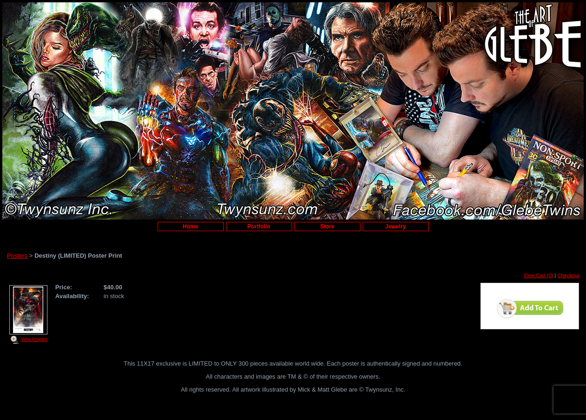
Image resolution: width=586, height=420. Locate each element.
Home (190, 226)
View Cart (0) (538, 275)
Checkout (568, 275)
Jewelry (395, 226)
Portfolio (258, 226)
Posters (17, 255)
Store (327, 226)
